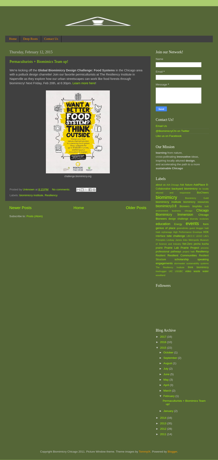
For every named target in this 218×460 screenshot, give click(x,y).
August (168, 363)
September (170, 357)
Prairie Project (190, 247)
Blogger (172, 451)
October (168, 352)
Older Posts (136, 208)
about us (161, 184)
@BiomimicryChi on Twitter (172, 131)
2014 (163, 417)
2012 (163, 428)
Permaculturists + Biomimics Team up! (39, 62)
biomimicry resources (196, 202)
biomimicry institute (31, 195)
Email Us (161, 126)
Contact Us (51, 38)
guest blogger (196, 228)
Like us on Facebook (169, 136)
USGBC (179, 271)
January (168, 411)
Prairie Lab (171, 247)
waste (197, 271)
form (206, 224)
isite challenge (176, 235)
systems (204, 263)
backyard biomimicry (184, 188)
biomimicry (166, 197)
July (166, 368)
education (163, 224)
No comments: (61, 189)
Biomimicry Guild (197, 198)
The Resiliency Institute (170, 267)
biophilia (197, 206)
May (166, 379)
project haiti (188, 251)
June (166, 374)
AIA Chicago (173, 185)
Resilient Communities (182, 255)
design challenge (178, 218)
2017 (163, 336)
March (167, 390)
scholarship (182, 259)
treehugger (161, 271)
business (176, 210)
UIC (171, 271)
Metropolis (194, 240)
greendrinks (182, 228)
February (169, 396)
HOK (206, 232)
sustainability (192, 263)
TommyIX (144, 451)
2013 (163, 423)
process (205, 248)
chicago (188, 210)
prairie (159, 247)
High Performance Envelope (187, 232)
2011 (163, 434)
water (205, 271)
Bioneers (185, 206)
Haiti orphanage (164, 232)
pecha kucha (201, 243)
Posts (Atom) (35, 216)
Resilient (160, 255)
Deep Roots (30, 38)
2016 (163, 342)
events (192, 223)
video (188, 271)
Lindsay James (174, 240)
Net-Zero (187, 243)
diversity (194, 219)
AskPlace (199, 184)
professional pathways (168, 251)
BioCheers (203, 192)
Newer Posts (20, 208)
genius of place (165, 228)
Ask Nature (186, 184)
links (185, 240)
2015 (163, 347)
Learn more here (83, 83)
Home (13, 38)
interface (160, 236)
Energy (178, 224)
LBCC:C (190, 236)
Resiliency (51, 195)
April (166, 385)
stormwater (179, 263)
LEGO (199, 236)
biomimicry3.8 (166, 206)
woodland (160, 275)
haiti (207, 228)
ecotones (204, 219)
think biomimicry (198, 267)
